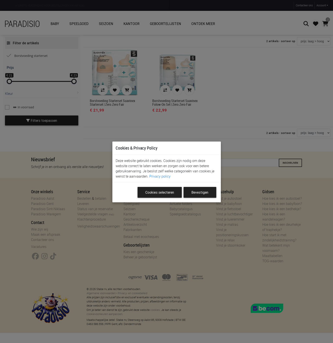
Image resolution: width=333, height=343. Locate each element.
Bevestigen (199, 192)
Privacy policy (160, 176)
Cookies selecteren (159, 192)
